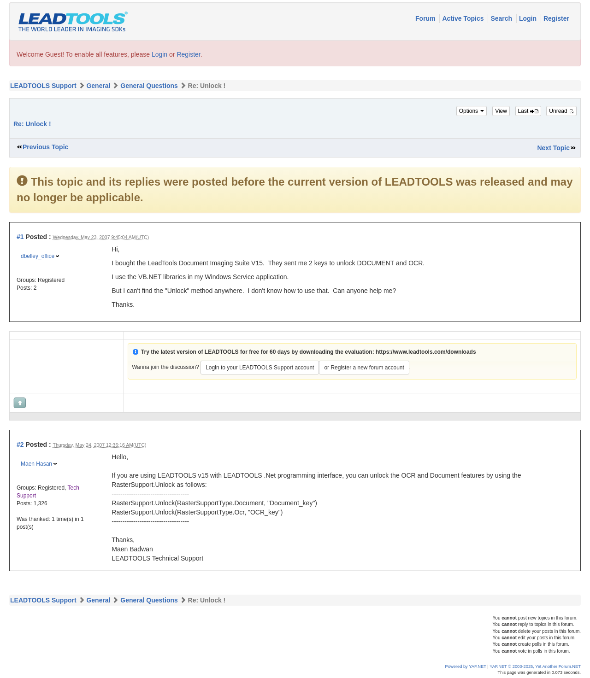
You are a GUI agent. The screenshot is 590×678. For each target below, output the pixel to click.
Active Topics (463, 18)
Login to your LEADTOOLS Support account (260, 367)
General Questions (148, 85)
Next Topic (553, 148)
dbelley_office (37, 256)
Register (556, 18)
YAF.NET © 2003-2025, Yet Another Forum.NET (535, 666)
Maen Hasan (36, 464)
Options (471, 111)
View (501, 111)
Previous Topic (45, 147)
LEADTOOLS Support (43, 85)
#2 (20, 444)
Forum (426, 18)
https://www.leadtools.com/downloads (426, 352)
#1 (20, 236)
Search (502, 18)
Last (528, 111)
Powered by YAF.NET (465, 666)
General (98, 85)
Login (528, 18)
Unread (561, 111)
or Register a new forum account (364, 367)
